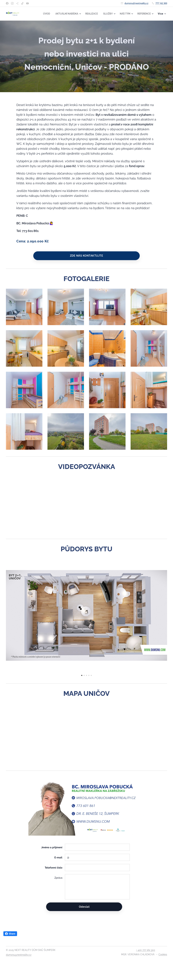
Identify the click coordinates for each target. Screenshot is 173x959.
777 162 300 (161, 3)
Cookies (162, 954)
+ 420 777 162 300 (145, 950)
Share (10, 933)
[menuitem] (41, 13)
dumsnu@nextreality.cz (136, 3)
